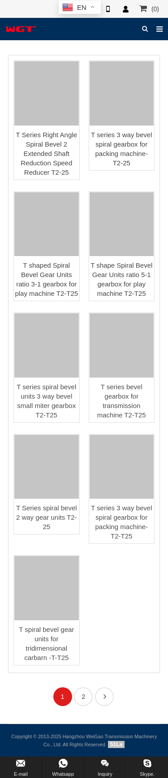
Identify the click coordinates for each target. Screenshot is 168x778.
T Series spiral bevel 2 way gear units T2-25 (46, 517)
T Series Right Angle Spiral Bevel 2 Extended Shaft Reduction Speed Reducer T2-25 (46, 153)
